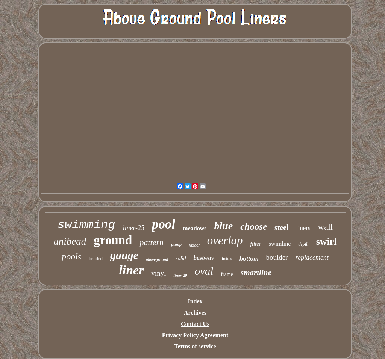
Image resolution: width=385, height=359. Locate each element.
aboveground (157, 259)
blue (223, 226)
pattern (151, 242)
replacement (312, 257)
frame (227, 274)
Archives (195, 312)
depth (303, 244)
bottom (249, 258)
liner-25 (133, 228)
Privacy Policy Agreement (195, 335)
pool (163, 224)
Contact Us (195, 324)
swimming (86, 225)
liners (303, 228)
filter (255, 244)
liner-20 (180, 275)
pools (71, 256)
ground (113, 240)
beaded (96, 258)
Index (195, 301)
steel (281, 227)
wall (325, 227)
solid (181, 258)
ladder (194, 245)
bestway (203, 257)
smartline (256, 272)
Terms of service (195, 346)
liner (131, 270)
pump (176, 244)
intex (226, 258)
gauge (124, 255)
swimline (280, 244)
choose (253, 226)
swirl (326, 241)
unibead (69, 241)
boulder (277, 257)
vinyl (158, 273)
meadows (194, 228)
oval (203, 271)
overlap (225, 240)
